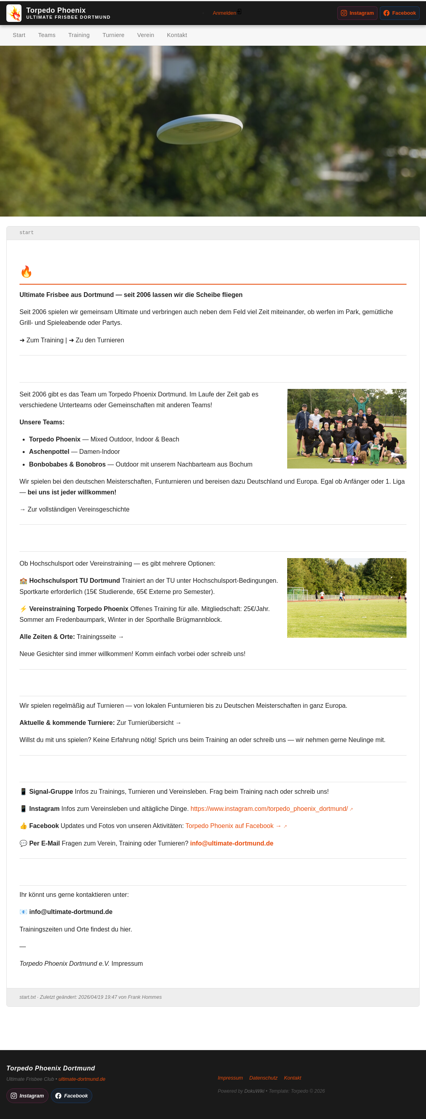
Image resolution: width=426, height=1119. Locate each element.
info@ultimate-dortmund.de (231, 843)
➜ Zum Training (41, 340)
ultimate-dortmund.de (81, 1079)
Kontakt (177, 35)
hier (125, 929)
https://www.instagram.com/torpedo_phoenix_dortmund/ (269, 808)
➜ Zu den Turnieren (96, 340)
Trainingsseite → (100, 636)
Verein (145, 35)
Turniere (113, 35)
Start (19, 35)
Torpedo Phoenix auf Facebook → (233, 825)
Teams (47, 35)
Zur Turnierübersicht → (149, 722)
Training (79, 35)
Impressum (127, 963)
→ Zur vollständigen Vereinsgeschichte (74, 509)
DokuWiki (254, 1091)
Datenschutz (263, 1078)
